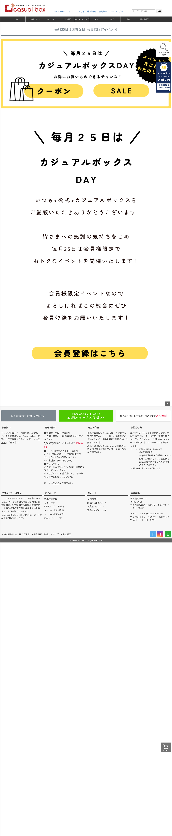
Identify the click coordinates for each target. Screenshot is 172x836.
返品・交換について (97, 510)
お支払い (6, 427)
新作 (17, 19)
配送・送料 (50, 427)
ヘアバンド (50, 19)
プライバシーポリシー (12, 493)
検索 (159, 11)
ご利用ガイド (93, 498)
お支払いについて (96, 506)
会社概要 (135, 493)
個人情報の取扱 (41, 534)
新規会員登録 (50, 498)
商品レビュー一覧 (53, 517)
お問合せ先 (136, 427)
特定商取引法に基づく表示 (17, 534)
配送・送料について (97, 502)
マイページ (50, 493)
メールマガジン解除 (54, 514)
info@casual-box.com (150, 448)
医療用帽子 (144, 19)
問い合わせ (92, 11)
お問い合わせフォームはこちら (145, 468)
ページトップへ (167, 403)
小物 (128, 19)
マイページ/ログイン (63, 11)
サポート (92, 493)
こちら (56, 483)
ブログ (122, 11)
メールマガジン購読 (54, 510)
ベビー (112, 19)
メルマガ (113, 11)
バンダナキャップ (82, 19)
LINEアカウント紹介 (54, 506)
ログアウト (80, 11)
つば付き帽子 (66, 19)
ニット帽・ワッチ (33, 19)
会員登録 (103, 11)
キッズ (97, 19)
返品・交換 (93, 427)
